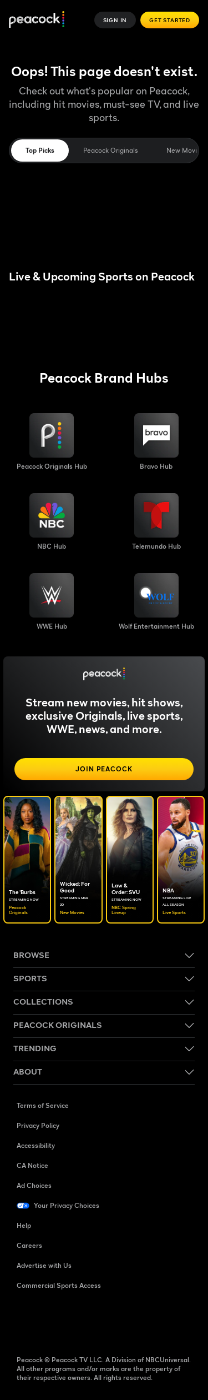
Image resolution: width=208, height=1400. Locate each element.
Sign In (115, 20)
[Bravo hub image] (156, 442)
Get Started (169, 20)
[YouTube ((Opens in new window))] (83, 1321)
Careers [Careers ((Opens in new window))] (29, 1245)
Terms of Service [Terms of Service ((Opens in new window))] (43, 1105)
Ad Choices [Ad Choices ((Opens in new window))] (34, 1185)
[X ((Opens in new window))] (141, 1321)
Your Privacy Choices (66, 1205)
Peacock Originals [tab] (110, 150)
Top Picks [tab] (40, 150)
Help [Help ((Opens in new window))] (24, 1225)
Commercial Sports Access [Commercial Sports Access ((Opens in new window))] (59, 1285)
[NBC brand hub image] (51, 522)
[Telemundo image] (156, 522)
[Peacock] (36, 20)
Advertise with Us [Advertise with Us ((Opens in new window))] (44, 1265)
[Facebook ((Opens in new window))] (25, 1321)
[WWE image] (51, 602)
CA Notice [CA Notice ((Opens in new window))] (32, 1165)
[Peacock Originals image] (52, 442)
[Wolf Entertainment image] (156, 602)
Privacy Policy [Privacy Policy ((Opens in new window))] (38, 1125)
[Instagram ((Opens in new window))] (112, 1321)
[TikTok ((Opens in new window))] (54, 1321)
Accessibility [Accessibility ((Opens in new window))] (36, 1145)
